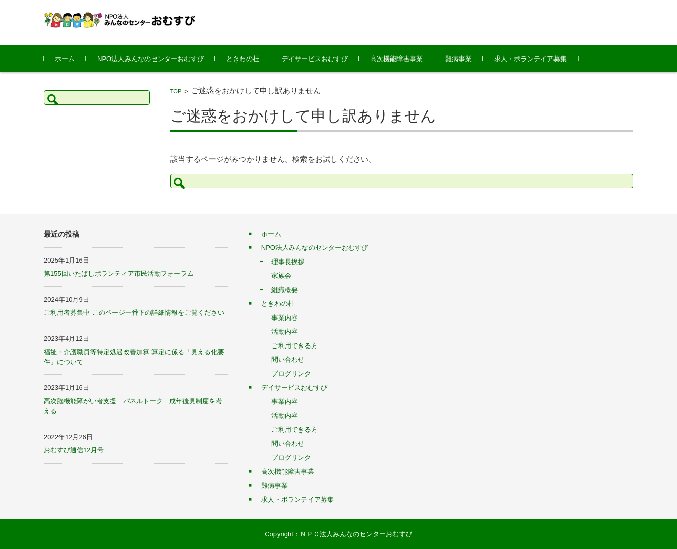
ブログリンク (291, 374)
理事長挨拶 (287, 262)
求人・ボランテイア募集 (530, 59)
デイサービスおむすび (315, 59)
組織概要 (284, 290)
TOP (175, 91)
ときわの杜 (242, 59)
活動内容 (284, 331)
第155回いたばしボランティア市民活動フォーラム (119, 273)
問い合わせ (287, 359)
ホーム (65, 59)
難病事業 (458, 59)
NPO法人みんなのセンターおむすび (150, 59)
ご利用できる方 (294, 346)
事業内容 (284, 318)
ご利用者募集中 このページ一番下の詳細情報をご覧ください (134, 312)
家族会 (281, 275)
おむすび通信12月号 (74, 450)
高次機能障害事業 (396, 59)
